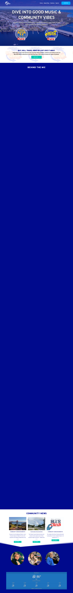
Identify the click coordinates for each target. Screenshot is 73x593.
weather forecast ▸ (36, 588)
